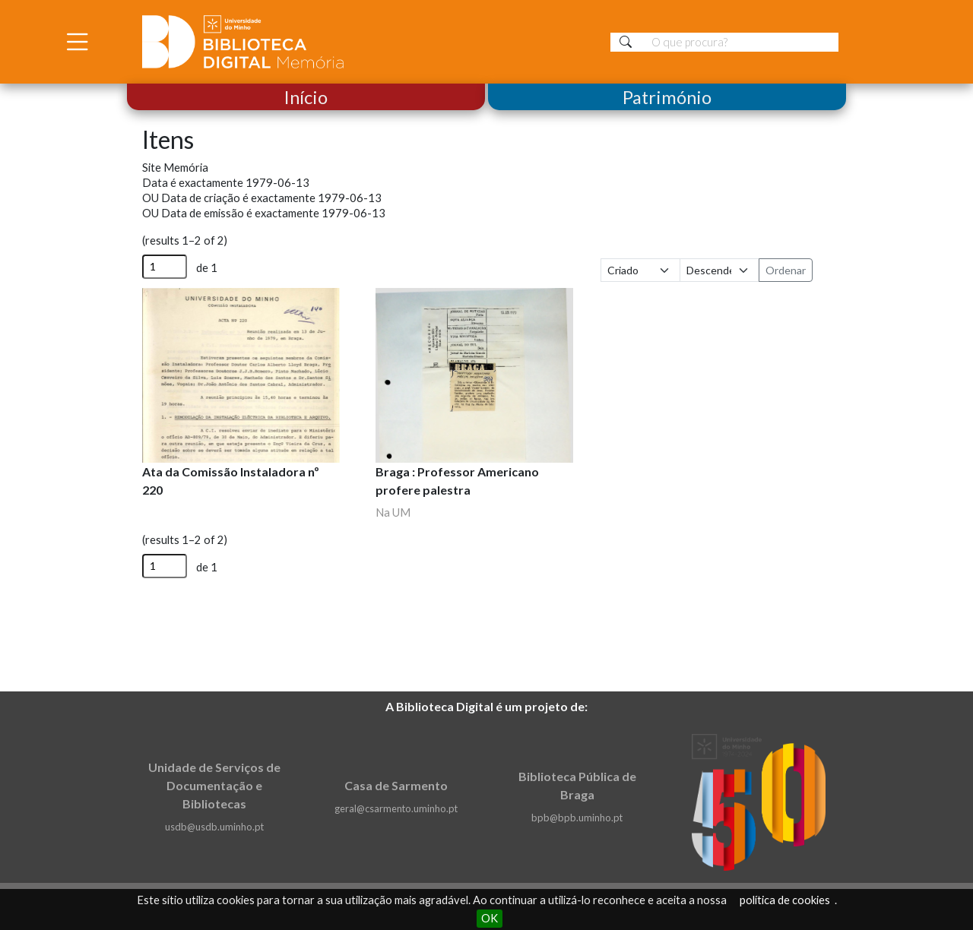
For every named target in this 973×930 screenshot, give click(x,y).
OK (489, 918)
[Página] (164, 267)
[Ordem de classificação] (719, 270)
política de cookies (785, 900)
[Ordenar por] (640, 270)
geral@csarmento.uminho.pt (396, 808)
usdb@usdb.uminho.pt (214, 827)
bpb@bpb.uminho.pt (577, 817)
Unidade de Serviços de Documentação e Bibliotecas (214, 785)
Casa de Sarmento (396, 785)
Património (667, 97)
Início (306, 97)
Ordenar (785, 270)
